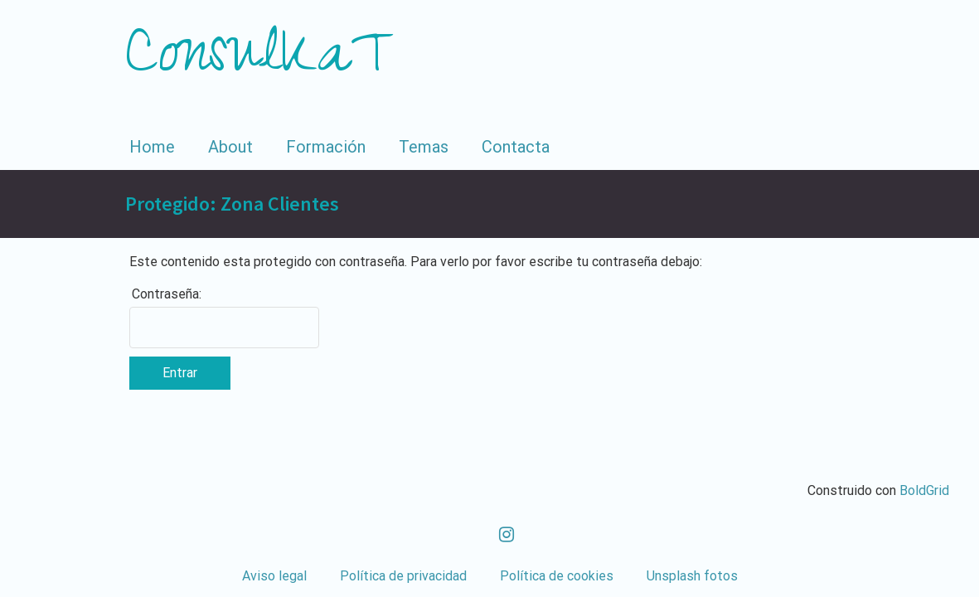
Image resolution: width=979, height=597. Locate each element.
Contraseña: (166, 294)
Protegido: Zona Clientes (232, 203)
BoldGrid (924, 490)
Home (152, 147)
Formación (326, 147)
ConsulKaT (260, 61)
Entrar (179, 373)
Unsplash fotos (692, 576)
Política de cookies (556, 576)
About (230, 147)
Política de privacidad (403, 576)
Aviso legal (274, 576)
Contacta (516, 147)
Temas (423, 147)
